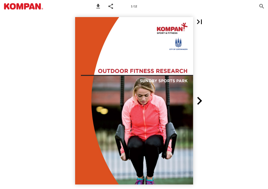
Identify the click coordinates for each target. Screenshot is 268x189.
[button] (98, 6)
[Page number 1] (134, 6)
